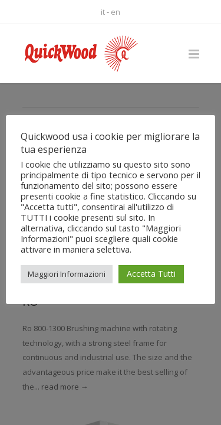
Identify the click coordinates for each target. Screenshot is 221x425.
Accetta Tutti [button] (151, 273)
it (103, 11)
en (115, 11)
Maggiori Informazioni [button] (66, 274)
